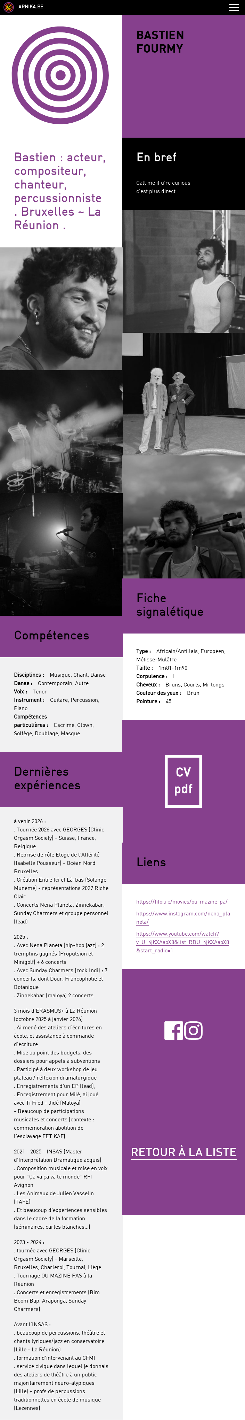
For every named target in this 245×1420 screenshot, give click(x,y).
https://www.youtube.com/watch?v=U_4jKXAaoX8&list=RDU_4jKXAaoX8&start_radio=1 (182, 942)
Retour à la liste (184, 1153)
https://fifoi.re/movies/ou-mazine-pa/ (182, 902)
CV (183, 781)
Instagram (193, 1030)
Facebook (173, 1030)
